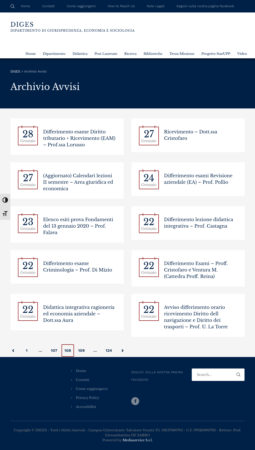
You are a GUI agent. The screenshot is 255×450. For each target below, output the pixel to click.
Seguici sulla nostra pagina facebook (205, 6)
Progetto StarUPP (215, 54)
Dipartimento (54, 54)
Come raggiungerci (81, 6)
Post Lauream (105, 54)
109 (81, 350)
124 (109, 350)
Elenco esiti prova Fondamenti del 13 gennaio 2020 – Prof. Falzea (78, 226)
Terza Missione (181, 54)
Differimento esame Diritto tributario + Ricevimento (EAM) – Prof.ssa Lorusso (79, 138)
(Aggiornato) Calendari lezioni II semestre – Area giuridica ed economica (78, 182)
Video (242, 54)
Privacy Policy (87, 398)
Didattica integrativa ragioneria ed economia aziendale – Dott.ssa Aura (79, 314)
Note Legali (155, 6)
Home (25, 6)
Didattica (79, 54)
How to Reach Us (121, 6)
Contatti (48, 6)
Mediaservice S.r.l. (137, 440)
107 (54, 350)
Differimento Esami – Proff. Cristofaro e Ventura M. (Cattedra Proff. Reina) (196, 270)
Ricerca (130, 54)
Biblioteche (152, 54)
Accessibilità (86, 407)
